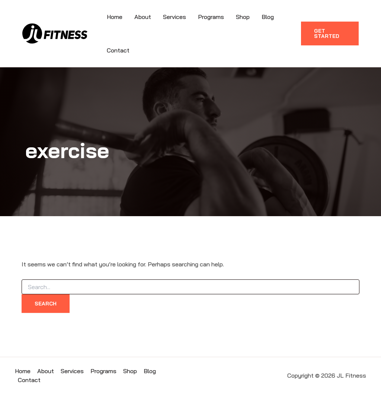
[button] (330, 33)
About (142, 16)
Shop (243, 16)
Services (174, 16)
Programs (211, 16)
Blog (268, 16)
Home (114, 16)
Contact (118, 50)
